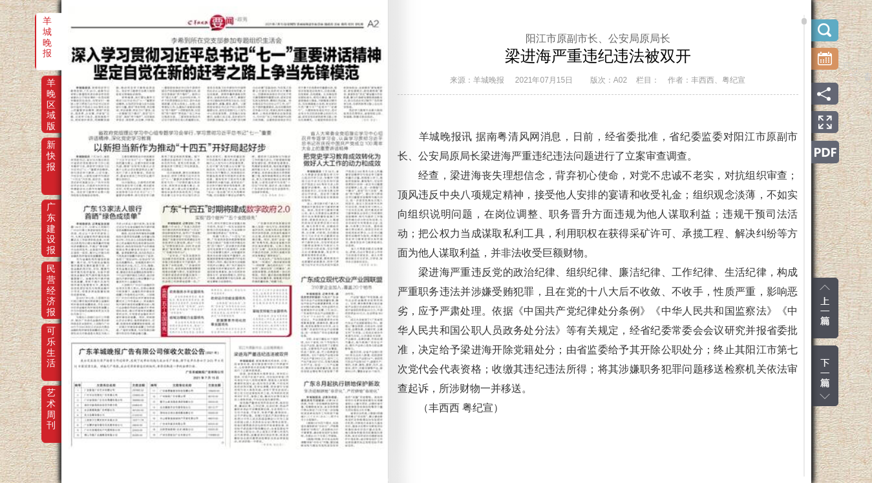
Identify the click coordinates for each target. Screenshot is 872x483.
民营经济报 (51, 277)
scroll (804, 21)
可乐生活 (51, 339)
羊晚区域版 (51, 91)
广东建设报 (51, 215)
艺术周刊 (51, 401)
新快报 (51, 153)
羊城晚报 (47, 29)
